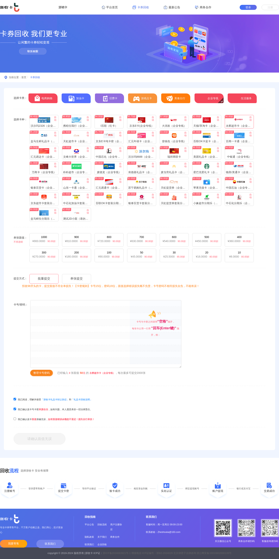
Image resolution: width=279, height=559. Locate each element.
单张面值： (20, 237)
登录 (248, 7)
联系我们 (50, 543)
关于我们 (102, 537)
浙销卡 (63, 7)
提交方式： (20, 278)
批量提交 (44, 278)
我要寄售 (13, 543)
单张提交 (76, 278)
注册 (270, 7)
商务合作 (115, 537)
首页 (23, 77)
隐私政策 (89, 537)
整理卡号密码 (41, 372)
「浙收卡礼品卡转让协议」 (55, 399)
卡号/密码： (21, 304)
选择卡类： (20, 97)
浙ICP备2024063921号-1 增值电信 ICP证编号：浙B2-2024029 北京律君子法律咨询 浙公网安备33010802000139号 (167, 553)
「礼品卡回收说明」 (81, 399)
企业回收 (102, 544)
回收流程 (102, 524)
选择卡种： (20, 119)
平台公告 (89, 524)
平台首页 (110, 7)
